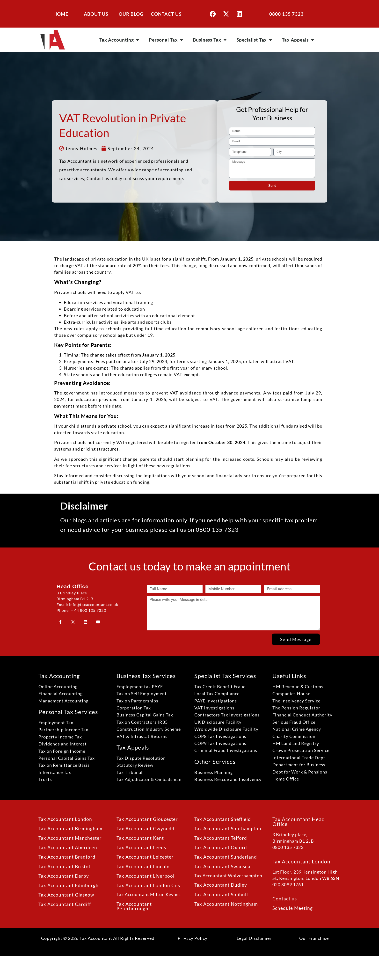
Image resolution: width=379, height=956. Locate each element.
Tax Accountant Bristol (64, 866)
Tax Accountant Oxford (220, 847)
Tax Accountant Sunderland (225, 857)
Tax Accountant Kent (140, 838)
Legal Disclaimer (254, 938)
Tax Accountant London (65, 819)
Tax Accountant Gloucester (147, 819)
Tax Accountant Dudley (220, 885)
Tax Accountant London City (149, 885)
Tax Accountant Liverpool (146, 876)
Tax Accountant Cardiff (64, 904)
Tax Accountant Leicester (145, 857)
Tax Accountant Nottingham (226, 904)
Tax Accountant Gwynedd (146, 828)
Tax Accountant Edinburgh (68, 885)
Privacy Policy (192, 938)
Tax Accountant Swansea (222, 866)
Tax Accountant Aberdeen (67, 847)
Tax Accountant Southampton (227, 828)
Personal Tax (166, 39)
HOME (60, 14)
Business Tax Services (146, 675)
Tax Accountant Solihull (221, 894)
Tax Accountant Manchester (70, 838)
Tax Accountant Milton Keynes (149, 894)
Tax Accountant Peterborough (134, 906)
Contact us (284, 898)
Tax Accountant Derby (63, 876)
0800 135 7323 (286, 14)
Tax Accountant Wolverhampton (228, 875)
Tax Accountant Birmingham (70, 828)
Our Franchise (314, 938)
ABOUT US (96, 14)
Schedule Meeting (292, 908)
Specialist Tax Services (225, 675)
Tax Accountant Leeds (141, 847)
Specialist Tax (254, 39)
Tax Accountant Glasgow (66, 895)
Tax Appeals (298, 39)
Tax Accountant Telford (220, 838)
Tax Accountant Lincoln (143, 866)
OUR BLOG (131, 14)
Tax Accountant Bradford (66, 857)
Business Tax (210, 39)
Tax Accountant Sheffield (222, 819)
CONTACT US (166, 14)
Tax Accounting (119, 39)
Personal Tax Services (68, 711)
